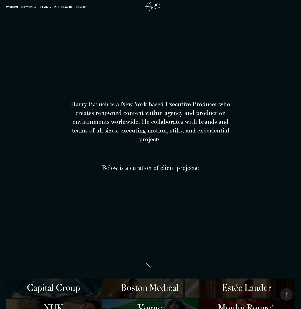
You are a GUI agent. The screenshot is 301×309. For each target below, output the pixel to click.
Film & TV (45, 7)
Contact (81, 7)
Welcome (12, 7)
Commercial (29, 7)
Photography (63, 7)
